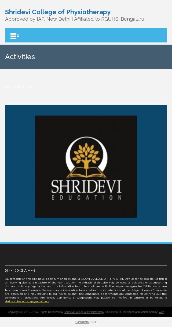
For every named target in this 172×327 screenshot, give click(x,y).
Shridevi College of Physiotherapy (84, 312)
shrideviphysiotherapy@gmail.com (27, 301)
